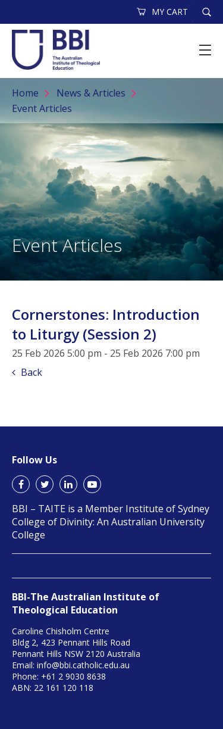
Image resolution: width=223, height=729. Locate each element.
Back (27, 372)
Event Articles (42, 108)
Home (25, 92)
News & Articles (90, 92)
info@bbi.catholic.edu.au (83, 665)
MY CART (163, 11)
